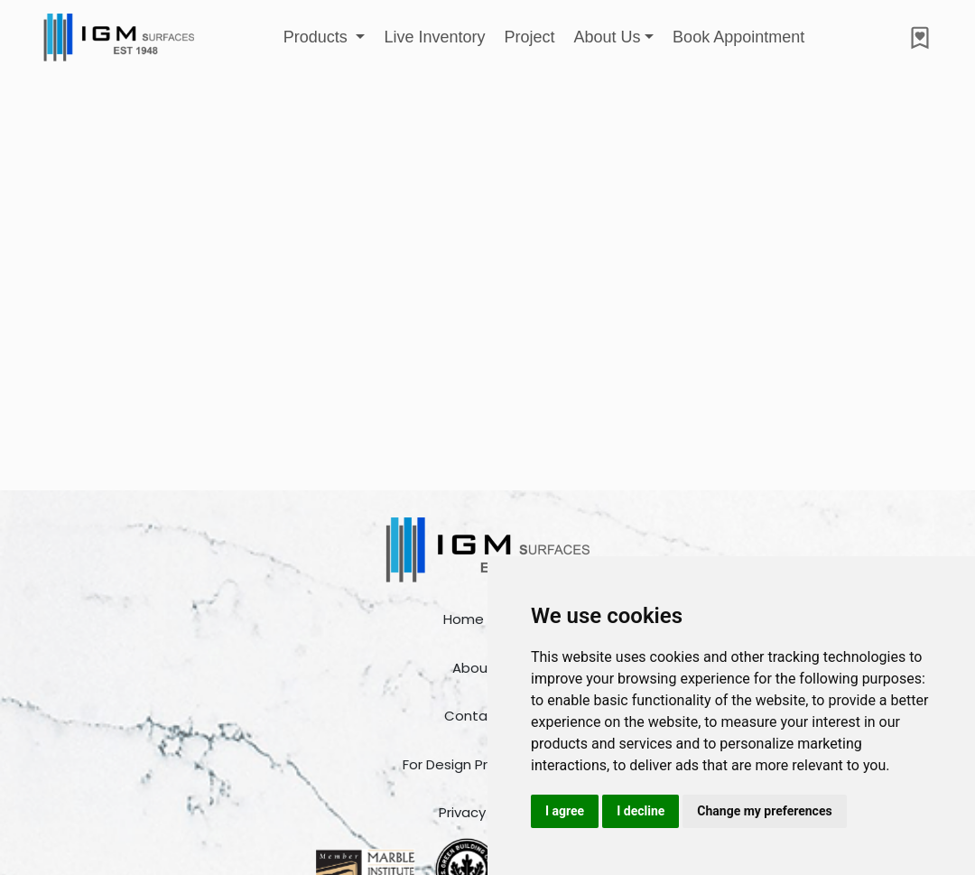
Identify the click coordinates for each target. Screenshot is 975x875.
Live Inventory (434, 37)
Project (529, 37)
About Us (606, 37)
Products (317, 37)
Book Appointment (738, 37)
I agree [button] (564, 811)
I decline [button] (640, 811)
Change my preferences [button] (764, 811)
